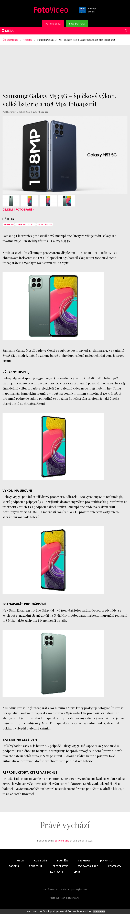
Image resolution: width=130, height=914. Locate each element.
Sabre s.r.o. (74, 897)
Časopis (14, 866)
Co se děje (40, 860)
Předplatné (60, 866)
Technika (27, 39)
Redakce (43, 112)
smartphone (44, 224)
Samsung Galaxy (25, 224)
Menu (10, 30)
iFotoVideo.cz (53, 23)
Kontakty (114, 866)
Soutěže (62, 860)
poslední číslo (62, 840)
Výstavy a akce (88, 866)
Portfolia (35, 866)
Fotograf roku (77, 23)
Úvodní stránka (10, 39)
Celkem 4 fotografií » (18, 209)
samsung (9, 224)
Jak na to (106, 860)
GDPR (76, 871)
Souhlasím (99, 911)
